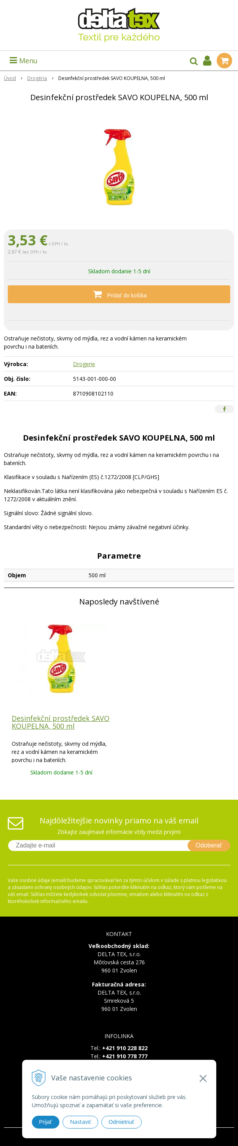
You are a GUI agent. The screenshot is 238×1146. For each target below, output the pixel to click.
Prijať (45, 1122)
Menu (24, 60)
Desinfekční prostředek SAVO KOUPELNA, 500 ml (60, 722)
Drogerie (84, 364)
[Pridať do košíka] (119, 294)
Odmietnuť (121, 1122)
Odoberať (209, 845)
